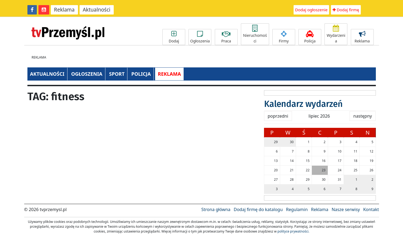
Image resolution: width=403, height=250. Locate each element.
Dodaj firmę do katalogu (258, 209)
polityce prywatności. (293, 231)
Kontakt (371, 209)
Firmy (284, 37)
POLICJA (141, 74)
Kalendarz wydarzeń (303, 104)
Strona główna (215, 209)
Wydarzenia (336, 34)
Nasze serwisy (345, 209)
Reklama (64, 9)
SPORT (117, 74)
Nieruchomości (255, 34)
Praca (226, 37)
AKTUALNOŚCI (47, 74)
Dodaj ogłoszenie (311, 9)
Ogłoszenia (200, 37)
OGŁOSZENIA (86, 74)
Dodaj (174, 37)
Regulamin (297, 209)
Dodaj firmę (346, 9)
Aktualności (96, 9)
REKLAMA (169, 74)
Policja (310, 37)
